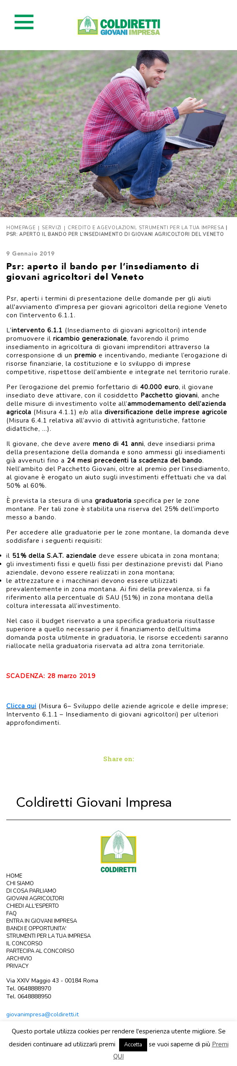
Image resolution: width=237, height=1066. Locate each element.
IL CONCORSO (24, 943)
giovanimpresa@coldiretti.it (42, 1014)
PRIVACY (17, 966)
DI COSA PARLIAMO (31, 891)
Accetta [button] (133, 1044)
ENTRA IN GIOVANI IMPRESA (41, 921)
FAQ (11, 913)
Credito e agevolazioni (102, 228)
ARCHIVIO (19, 958)
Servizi (51, 228)
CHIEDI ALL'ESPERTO (32, 906)
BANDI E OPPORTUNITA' (36, 928)
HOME (14, 876)
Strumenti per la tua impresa (181, 228)
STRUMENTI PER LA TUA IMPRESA (48, 936)
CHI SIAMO (20, 883)
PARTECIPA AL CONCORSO (40, 951)
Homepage (21, 228)
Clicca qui (21, 706)
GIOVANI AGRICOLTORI (35, 898)
